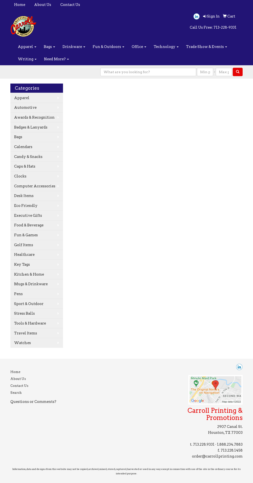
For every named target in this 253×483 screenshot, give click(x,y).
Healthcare (24, 254)
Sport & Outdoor (28, 304)
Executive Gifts (28, 215)
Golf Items (23, 245)
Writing (27, 59)
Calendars (23, 147)
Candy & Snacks (28, 156)
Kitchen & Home (29, 274)
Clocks (20, 176)
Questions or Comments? (33, 401)
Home (19, 4)
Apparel (27, 46)
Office (139, 46)
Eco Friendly (26, 205)
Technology (166, 46)
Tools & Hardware (30, 323)
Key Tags (22, 264)
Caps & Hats (24, 166)
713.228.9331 (203, 444)
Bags (49, 46)
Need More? (56, 59)
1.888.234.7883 (230, 444)
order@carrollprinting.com (217, 456)
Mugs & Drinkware (31, 284)
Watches (22, 343)
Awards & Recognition (34, 117)
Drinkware (74, 46)
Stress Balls (24, 313)
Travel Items (25, 333)
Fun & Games (26, 235)
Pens (18, 294)
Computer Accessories (34, 186)
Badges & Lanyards (30, 127)
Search (16, 393)
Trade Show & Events (206, 46)
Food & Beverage (28, 225)
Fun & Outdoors (108, 46)
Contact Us (70, 4)
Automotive (25, 107)
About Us (42, 4)
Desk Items (24, 196)
